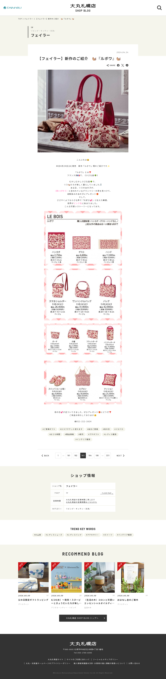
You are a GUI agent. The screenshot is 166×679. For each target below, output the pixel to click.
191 (68, 455)
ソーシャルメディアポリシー (105, 659)
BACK (45, 455)
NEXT (121, 455)
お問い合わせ (134, 663)
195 (97, 455)
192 (76, 455)
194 (90, 455)
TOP (20, 19)
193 (83, 455)
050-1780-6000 (85, 652)
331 (108, 455)
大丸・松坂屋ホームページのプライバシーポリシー (48, 663)
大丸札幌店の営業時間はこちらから (81, 502)
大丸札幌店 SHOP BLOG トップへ (85, 618)
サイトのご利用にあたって (78, 659)
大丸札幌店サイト (55, 659)
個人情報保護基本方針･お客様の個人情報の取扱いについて (99, 663)
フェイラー (28, 19)
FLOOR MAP (106, 493)
